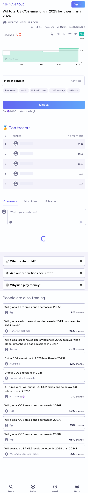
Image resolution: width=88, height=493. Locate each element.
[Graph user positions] (51, 34)
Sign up (78, 4)
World (24, 90)
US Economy (58, 90)
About (55, 488)
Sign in (77, 488)
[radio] (59, 34)
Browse (11, 488)
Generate (76, 80)
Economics (10, 90)
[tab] (10, 201)
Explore (33, 488)
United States (39, 90)
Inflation (73, 90)
